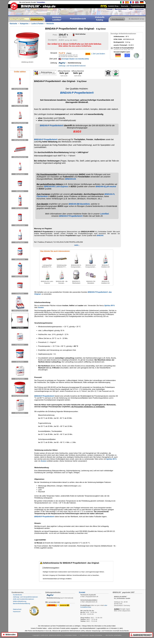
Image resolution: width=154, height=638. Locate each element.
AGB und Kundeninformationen (23, 599)
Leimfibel (104, 214)
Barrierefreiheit (121, 9)
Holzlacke (50, 24)
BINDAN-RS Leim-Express (56, 186)
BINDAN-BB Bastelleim (79, 204)
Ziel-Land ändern (99, 54)
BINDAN (100, 235)
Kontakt (109, 9)
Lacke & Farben (37, 24)
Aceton (41, 307)
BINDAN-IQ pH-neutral (106, 186)
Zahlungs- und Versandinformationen (72, 66)
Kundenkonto (17, 595)
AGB (131, 9)
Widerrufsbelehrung (19, 601)
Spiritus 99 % (109, 305)
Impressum (139, 9)
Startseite (13, 24)
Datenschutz (17, 609)
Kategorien (24, 24)
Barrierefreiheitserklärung (21, 603)
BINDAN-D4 (70, 179)
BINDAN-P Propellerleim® (77, 92)
